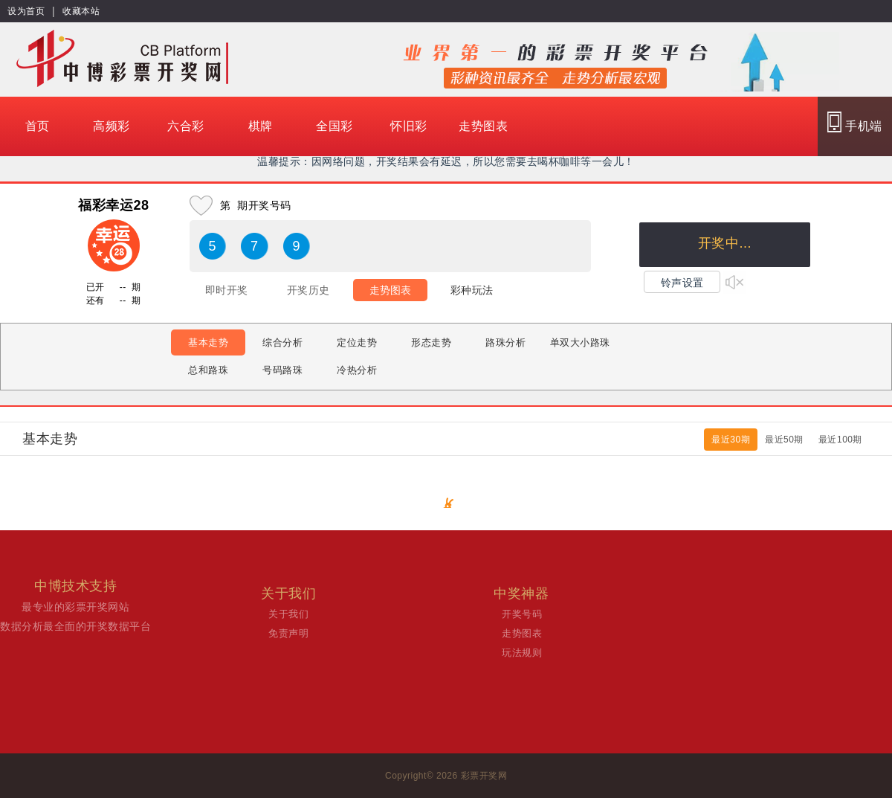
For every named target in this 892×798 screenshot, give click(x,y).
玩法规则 (522, 652)
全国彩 (334, 126)
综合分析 (282, 342)
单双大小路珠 (580, 342)
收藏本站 (81, 11)
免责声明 (288, 633)
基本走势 (208, 342)
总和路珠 (208, 370)
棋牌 (260, 126)
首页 (37, 126)
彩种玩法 (472, 290)
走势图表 (483, 126)
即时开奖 (226, 290)
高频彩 (111, 126)
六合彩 (185, 126)
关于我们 (288, 614)
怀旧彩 (408, 126)
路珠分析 (505, 342)
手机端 (854, 122)
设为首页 (26, 11)
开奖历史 (308, 290)
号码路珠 (282, 370)
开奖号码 (522, 614)
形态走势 (431, 342)
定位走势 (357, 342)
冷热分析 (357, 370)
